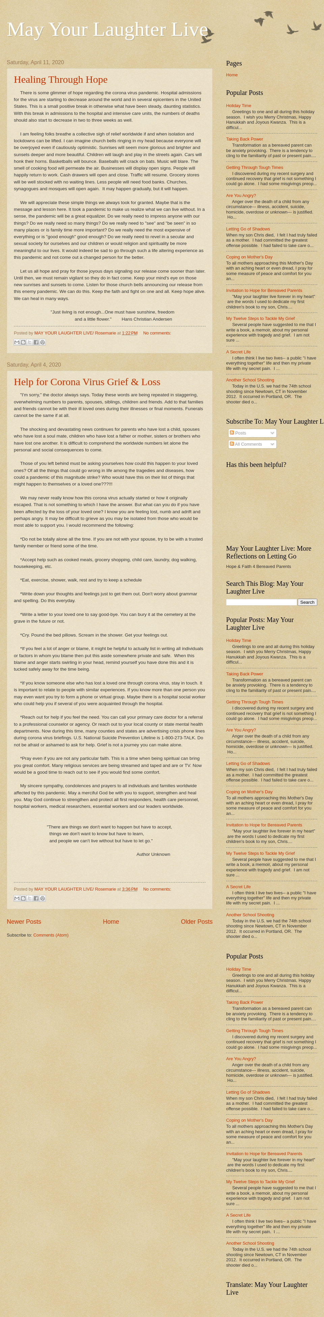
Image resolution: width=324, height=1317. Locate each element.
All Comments (246, 444)
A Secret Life (238, 351)
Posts (238, 433)
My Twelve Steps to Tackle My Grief (260, 318)
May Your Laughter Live (107, 29)
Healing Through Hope (61, 79)
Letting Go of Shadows (248, 228)
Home (111, 921)
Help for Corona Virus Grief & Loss (87, 381)
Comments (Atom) (51, 935)
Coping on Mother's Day (249, 256)
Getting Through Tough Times (254, 167)
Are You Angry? (241, 195)
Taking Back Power (244, 139)
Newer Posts (24, 921)
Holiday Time (238, 105)
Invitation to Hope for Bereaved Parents (264, 290)
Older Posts (197, 921)
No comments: (157, 333)
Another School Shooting (250, 379)
